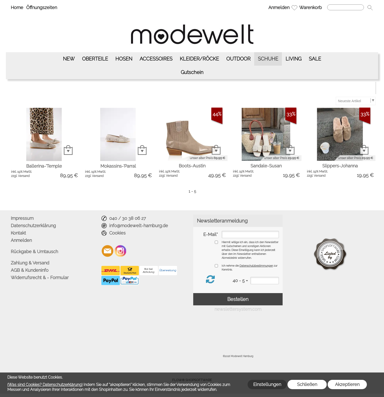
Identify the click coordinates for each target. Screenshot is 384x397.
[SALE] (315, 59)
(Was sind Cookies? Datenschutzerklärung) (45, 384)
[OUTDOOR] (238, 59)
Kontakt (18, 233)
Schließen (307, 384)
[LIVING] (293, 59)
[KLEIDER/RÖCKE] (199, 59)
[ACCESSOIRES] (156, 59)
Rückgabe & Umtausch (34, 251)
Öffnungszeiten (41, 7)
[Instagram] (120, 251)
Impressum (22, 218)
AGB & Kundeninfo (29, 270)
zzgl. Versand (20, 176)
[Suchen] (345, 7)
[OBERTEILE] (95, 59)
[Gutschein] (192, 72)
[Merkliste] (294, 7)
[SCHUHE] (268, 59)
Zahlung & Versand (30, 262)
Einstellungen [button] (267, 384)
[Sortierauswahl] (355, 101)
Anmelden (278, 7)
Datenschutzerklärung (33, 225)
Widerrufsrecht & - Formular (40, 277)
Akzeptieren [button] (347, 384)
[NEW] (68, 59)
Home (17, 7)
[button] (370, 7)
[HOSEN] (124, 59)
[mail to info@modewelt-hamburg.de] (107, 251)
